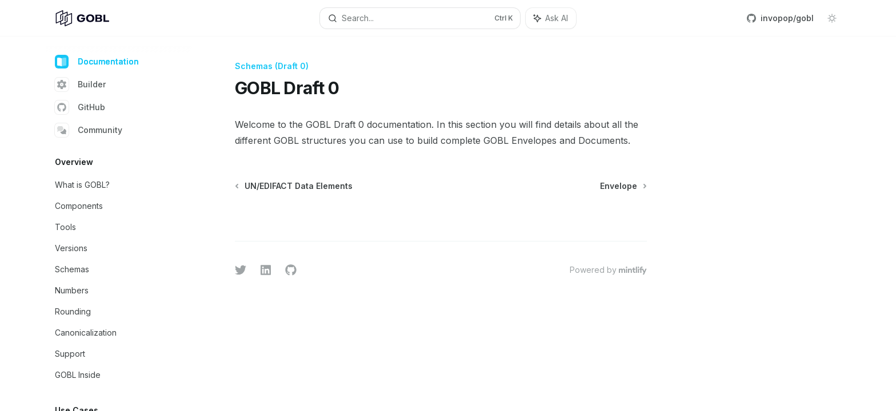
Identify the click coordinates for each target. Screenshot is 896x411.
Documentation (97, 61)
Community (88, 130)
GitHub (80, 107)
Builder (80, 84)
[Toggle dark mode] (832, 18)
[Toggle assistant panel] (551, 18)
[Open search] (420, 18)
